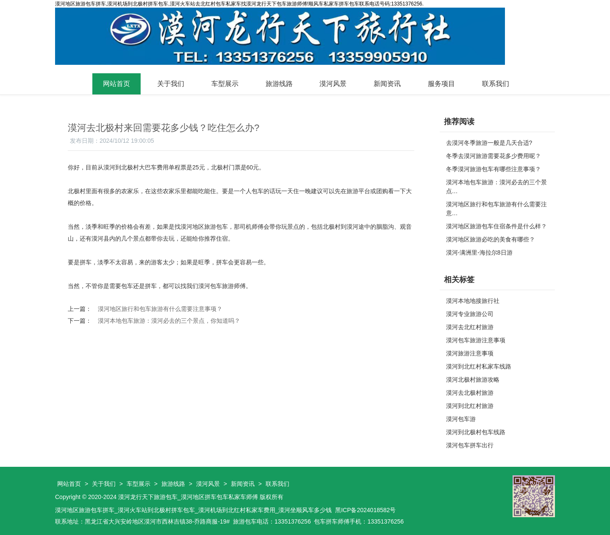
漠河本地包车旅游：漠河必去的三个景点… (496, 186)
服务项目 (441, 83)
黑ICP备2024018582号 (365, 510)
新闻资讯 (387, 83)
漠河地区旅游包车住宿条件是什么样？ (496, 226)
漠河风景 (333, 83)
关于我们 (170, 83)
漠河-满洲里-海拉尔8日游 (479, 252)
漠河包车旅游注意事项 (475, 340)
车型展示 (224, 83)
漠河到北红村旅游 (470, 405)
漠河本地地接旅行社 (472, 300)
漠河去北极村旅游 (470, 392)
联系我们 (495, 83)
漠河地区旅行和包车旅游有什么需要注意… (496, 208)
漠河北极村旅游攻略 (472, 379)
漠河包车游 (461, 419)
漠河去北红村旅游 (470, 327)
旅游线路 (279, 83)
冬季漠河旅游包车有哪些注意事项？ (493, 169)
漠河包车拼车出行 (470, 445)
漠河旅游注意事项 (470, 353)
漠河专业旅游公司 (470, 313)
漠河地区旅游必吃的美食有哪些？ (490, 239)
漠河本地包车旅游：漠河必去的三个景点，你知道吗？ (169, 320)
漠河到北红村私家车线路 (478, 366)
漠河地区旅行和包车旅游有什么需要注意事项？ (160, 308)
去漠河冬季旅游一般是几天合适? (489, 142)
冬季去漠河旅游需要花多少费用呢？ (493, 155)
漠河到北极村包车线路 (475, 432)
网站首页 (116, 83)
